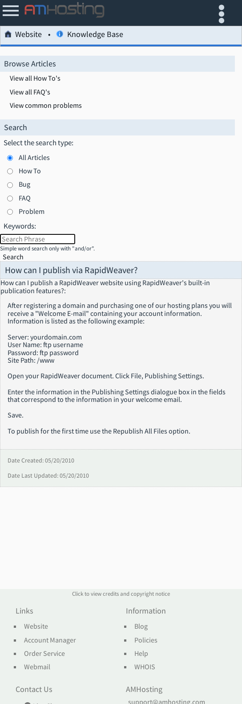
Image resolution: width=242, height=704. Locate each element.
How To (30, 170)
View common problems (46, 106)
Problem (31, 211)
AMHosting (144, 690)
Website (23, 35)
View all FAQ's (30, 92)
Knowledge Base (89, 35)
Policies (145, 640)
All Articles (34, 157)
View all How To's (35, 78)
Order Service (44, 654)
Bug (24, 184)
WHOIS (144, 667)
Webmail (37, 667)
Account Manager (50, 640)
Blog (141, 626)
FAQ (25, 197)
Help (141, 654)
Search (13, 257)
